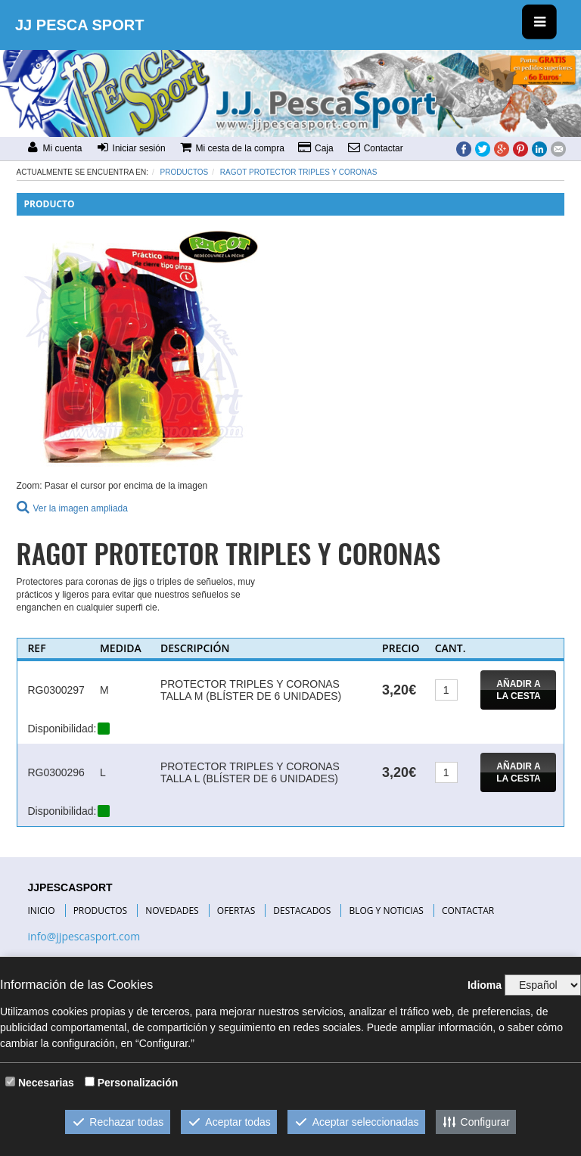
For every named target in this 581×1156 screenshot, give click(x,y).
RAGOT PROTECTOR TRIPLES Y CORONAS (298, 172)
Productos (184, 172)
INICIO (41, 910)
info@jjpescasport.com (84, 936)
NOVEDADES (171, 910)
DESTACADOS (302, 910)
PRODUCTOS (100, 910)
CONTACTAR (468, 910)
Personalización (138, 1083)
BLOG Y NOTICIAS (386, 910)
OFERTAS (236, 910)
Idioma (485, 985)
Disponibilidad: (61, 728)
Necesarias (46, 1083)
